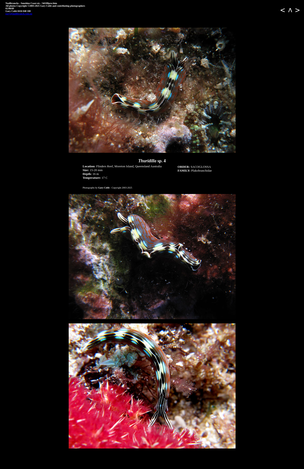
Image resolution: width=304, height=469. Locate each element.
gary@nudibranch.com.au (18, 13)
